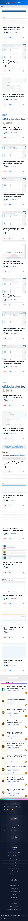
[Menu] (3, 2)
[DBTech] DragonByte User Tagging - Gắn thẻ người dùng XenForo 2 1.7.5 (13, 129)
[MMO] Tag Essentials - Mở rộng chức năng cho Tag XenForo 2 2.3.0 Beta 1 (13, 96)
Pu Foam (14, 900)
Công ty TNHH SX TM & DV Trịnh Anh (14, 909)
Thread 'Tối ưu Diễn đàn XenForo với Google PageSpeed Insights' (16, 698)
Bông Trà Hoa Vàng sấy (14, 868)
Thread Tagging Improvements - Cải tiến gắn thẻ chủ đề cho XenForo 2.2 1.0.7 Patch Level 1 (14, 363)
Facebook (12, 837)
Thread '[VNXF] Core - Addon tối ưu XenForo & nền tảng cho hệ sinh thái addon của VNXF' (16, 710)
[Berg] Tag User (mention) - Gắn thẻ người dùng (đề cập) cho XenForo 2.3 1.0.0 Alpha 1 (13, 29)
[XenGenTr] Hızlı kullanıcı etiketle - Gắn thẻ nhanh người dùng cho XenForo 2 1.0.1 (13, 263)
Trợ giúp (18, 806)
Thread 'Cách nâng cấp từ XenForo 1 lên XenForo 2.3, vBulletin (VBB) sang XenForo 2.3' (16, 733)
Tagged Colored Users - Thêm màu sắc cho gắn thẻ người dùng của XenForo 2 (13, 530)
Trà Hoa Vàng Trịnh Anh (14, 852)
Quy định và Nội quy (15, 803)
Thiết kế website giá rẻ (14, 871)
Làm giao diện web (14, 885)
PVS (7, 32)
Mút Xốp (14, 894)
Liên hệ (5, 803)
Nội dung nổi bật (7, 682)
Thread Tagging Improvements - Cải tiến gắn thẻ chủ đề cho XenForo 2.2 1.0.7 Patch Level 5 (14, 196)
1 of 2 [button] (10, 678)
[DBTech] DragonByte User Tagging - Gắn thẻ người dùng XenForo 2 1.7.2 (13, 397)
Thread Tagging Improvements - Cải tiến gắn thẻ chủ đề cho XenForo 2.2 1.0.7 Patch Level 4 (14, 230)
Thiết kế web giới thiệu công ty (14, 874)
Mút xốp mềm (14, 897)
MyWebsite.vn (14, 888)
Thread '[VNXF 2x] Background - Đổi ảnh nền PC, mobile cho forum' (16, 744)
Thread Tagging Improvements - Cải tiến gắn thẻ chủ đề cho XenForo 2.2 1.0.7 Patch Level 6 (14, 163)
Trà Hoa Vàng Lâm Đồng (14, 855)
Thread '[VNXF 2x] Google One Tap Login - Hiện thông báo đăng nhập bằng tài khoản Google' (16, 778)
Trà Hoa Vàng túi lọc (14, 865)
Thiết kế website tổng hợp (14, 891)
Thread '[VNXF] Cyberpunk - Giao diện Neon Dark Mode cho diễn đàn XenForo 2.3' (16, 687)
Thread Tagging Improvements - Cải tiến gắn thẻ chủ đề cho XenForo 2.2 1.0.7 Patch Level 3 (14, 296)
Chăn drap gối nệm (14, 906)
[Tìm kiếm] (25, 2)
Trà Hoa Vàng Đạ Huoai (14, 859)
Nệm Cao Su (14, 903)
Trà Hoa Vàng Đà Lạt (14, 862)
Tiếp (15, 678)
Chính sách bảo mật (8, 806)
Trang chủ (6, 809)
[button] (15, 2)
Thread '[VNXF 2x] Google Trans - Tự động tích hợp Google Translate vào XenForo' (16, 790)
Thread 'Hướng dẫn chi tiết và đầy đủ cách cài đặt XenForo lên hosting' (16, 755)
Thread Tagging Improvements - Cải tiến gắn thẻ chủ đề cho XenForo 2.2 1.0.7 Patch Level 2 (14, 330)
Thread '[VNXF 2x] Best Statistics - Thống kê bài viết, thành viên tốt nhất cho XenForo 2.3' (16, 767)
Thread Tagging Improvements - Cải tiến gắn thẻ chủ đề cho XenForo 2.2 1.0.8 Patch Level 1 (14, 63)
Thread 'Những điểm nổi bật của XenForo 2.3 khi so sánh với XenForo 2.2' (16, 721)
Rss (16, 837)
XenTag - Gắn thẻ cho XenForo (13, 595)
